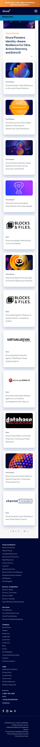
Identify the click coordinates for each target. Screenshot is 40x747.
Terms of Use (23, 736)
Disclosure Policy (17, 734)
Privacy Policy (10, 731)
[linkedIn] (11, 711)
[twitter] (15, 711)
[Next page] (28, 531)
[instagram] (7, 711)
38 (24, 531)
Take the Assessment (20, 4)
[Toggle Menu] (28, 11)
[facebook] (3, 711)
